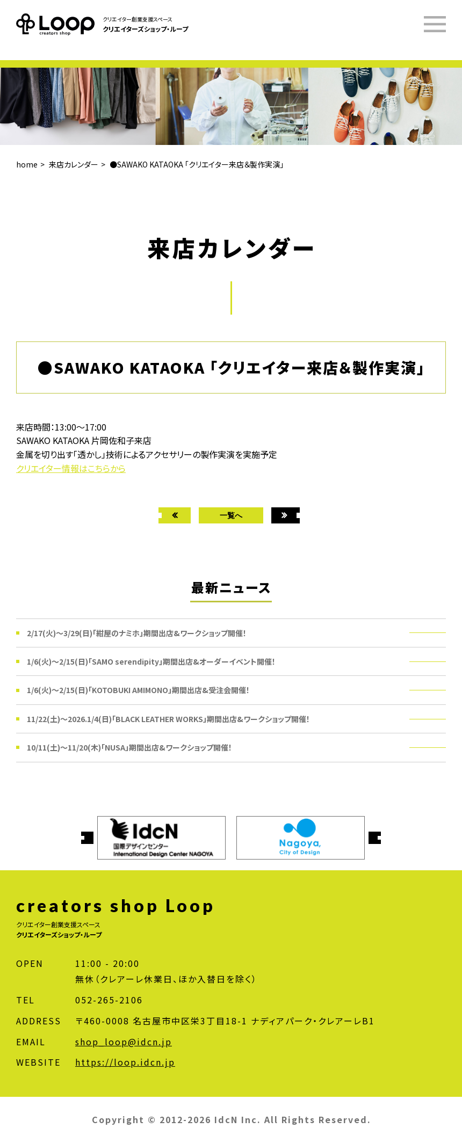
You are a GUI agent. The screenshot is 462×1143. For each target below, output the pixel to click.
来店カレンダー (73, 164)
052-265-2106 (109, 999)
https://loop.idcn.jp (125, 1061)
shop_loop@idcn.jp (123, 1041)
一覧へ (231, 515)
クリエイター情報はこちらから (71, 468)
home (27, 164)
